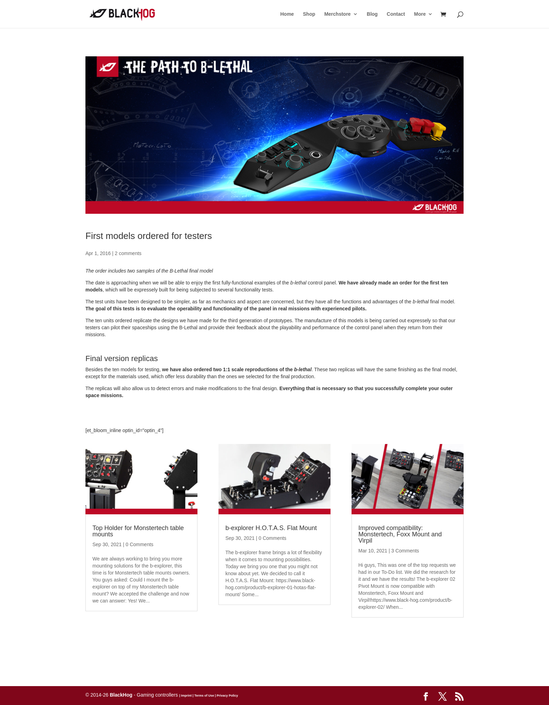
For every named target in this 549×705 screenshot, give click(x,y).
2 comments (128, 253)
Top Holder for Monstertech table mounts (138, 531)
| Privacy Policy (226, 695)
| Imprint (185, 695)
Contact (396, 14)
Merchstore (337, 14)
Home (287, 14)
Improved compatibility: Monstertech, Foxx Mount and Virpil (400, 534)
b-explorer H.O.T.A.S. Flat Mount (271, 527)
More (420, 14)
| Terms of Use (203, 695)
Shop (309, 14)
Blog (372, 14)
